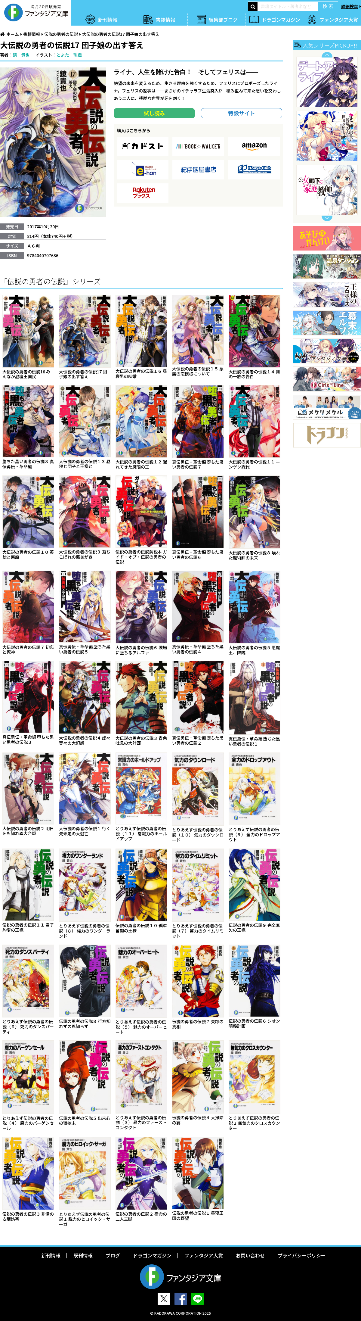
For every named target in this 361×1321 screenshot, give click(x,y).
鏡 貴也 (21, 55)
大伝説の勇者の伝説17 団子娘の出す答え (120, 34)
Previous (327, 55)
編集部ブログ (223, 19)
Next (327, 218)
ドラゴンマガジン (281, 19)
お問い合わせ (250, 1255)
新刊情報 (107, 19)
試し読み (154, 113)
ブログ (113, 1255)
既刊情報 (83, 1255)
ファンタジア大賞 (338, 19)
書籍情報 (165, 19)
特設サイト (241, 113)
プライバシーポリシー (302, 1255)
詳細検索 (349, 6)
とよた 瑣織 (69, 55)
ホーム (12, 34)
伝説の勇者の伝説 (61, 34)
